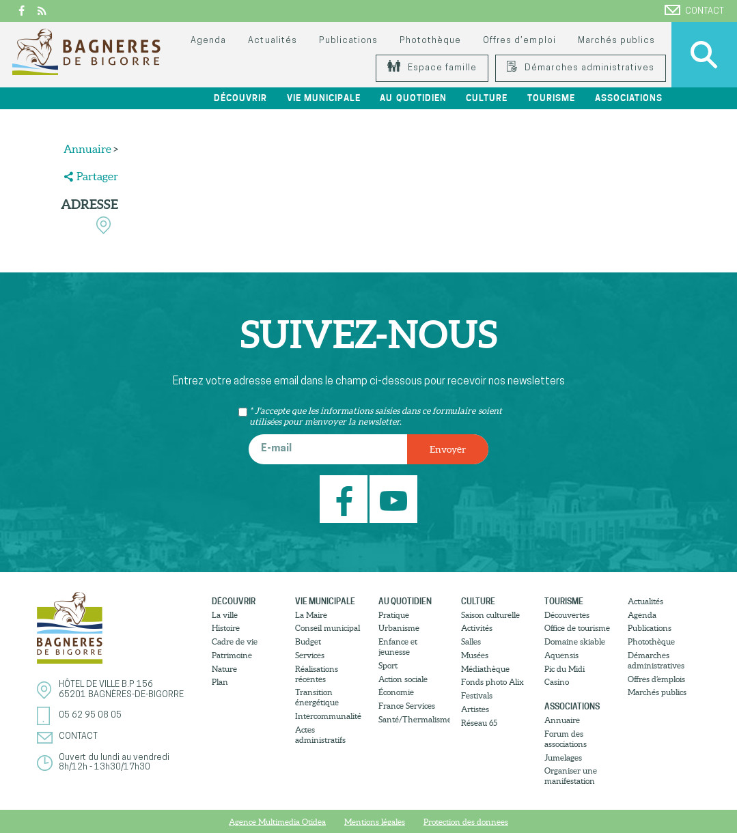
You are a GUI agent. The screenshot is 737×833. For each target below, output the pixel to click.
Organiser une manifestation (570, 775)
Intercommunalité (328, 715)
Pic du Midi (564, 668)
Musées (474, 655)
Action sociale (403, 679)
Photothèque (430, 40)
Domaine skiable (574, 641)
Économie (396, 692)
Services (309, 655)
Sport (388, 665)
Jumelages (563, 757)
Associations (629, 98)
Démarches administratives (580, 67)
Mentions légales (374, 821)
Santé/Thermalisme (414, 719)
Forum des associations (565, 738)
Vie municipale (324, 98)
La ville (225, 614)
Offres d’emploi (519, 40)
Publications (348, 40)
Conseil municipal (327, 627)
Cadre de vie (235, 641)
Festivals (476, 695)
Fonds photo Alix (492, 681)
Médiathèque (485, 668)
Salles (471, 641)
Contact (694, 10)
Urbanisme (398, 627)
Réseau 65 (479, 722)
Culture (486, 98)
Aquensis (561, 655)
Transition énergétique (317, 697)
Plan (220, 681)
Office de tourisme (577, 627)
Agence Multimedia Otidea (277, 821)
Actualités (272, 40)
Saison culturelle (490, 614)
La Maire (311, 614)
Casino (556, 681)
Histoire (226, 627)
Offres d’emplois (656, 679)
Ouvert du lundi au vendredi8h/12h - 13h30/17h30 (114, 762)
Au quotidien (413, 98)
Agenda (208, 40)
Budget (308, 641)
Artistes (475, 709)
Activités (476, 627)
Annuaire (87, 149)
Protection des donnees (465, 821)
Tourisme (551, 98)
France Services (406, 705)
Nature (224, 668)
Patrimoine (232, 655)
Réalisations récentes (316, 673)
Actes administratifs (320, 734)
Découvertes (566, 614)
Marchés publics (616, 40)
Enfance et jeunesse (397, 646)
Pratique (393, 614)
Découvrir (240, 98)
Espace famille (432, 67)
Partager (97, 176)
